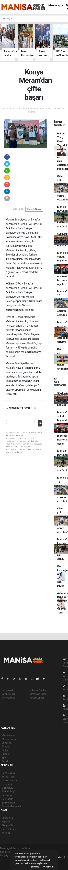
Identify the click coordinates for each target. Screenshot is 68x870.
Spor (4, 757)
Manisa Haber (9, 739)
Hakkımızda (8, 690)
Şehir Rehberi (9, 802)
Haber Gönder (37, 697)
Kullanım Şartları (38, 690)
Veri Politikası (9, 697)
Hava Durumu (9, 773)
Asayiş (5, 746)
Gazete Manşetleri (11, 806)
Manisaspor (55, 5)
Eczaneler (7, 784)
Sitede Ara (7, 818)
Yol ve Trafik (8, 776)
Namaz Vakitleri (10, 780)
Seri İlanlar (7, 799)
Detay (35, 866)
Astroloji (6, 832)
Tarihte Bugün (9, 791)
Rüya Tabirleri (9, 829)
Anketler (6, 821)
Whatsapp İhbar (38, 694)
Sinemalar (7, 795)
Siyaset (6, 754)
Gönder (40, 423)
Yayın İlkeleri (8, 694)
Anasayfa (7, 18)
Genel (5, 761)
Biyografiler (8, 825)
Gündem (6, 742)
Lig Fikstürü (8, 787)
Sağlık (5, 750)
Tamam (48, 866)
